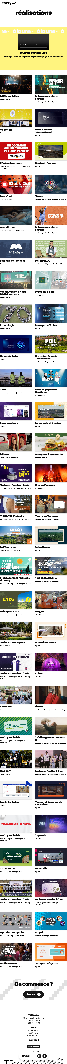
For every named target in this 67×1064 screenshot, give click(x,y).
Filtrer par (28, 1056)
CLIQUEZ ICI (33, 1046)
